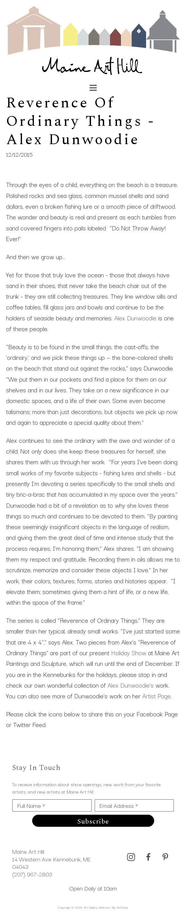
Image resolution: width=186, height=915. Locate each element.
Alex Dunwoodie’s (131, 685)
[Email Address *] (134, 805)
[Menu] (93, 88)
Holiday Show (128, 652)
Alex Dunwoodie (135, 318)
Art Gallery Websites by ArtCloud (106, 907)
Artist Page (156, 695)
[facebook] (148, 857)
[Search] (128, 85)
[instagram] (131, 857)
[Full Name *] (52, 805)
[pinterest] (165, 857)
